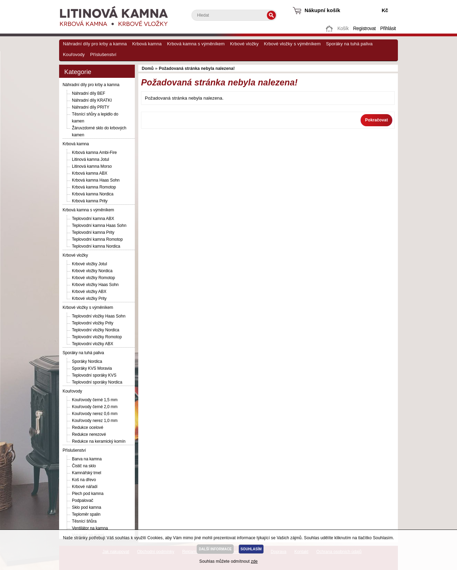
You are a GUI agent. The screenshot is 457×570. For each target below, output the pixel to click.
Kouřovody (74, 54)
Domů (330, 29)
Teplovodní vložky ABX (92, 343)
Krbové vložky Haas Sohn (95, 284)
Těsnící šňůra (84, 521)
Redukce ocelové (87, 427)
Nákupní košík (322, 10)
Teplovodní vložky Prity (92, 323)
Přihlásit (388, 28)
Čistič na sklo (84, 465)
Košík (342, 28)
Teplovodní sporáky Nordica (97, 382)
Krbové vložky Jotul (89, 263)
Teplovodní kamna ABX (93, 218)
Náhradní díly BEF (88, 93)
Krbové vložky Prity (89, 298)
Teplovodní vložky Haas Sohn (98, 316)
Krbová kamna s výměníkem (196, 43)
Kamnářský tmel (86, 472)
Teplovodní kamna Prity (93, 232)
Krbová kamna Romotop (94, 187)
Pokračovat (376, 120)
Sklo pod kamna (86, 507)
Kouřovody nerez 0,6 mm (95, 413)
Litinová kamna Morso (92, 166)
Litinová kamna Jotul (90, 159)
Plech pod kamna (87, 493)
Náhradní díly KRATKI (92, 100)
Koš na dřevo (84, 479)
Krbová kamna (146, 43)
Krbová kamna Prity (90, 201)
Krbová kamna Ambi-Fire (94, 152)
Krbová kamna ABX (89, 173)
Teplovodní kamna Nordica (96, 246)
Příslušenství (103, 54)
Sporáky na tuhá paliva (349, 43)
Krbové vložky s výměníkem (292, 43)
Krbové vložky (244, 43)
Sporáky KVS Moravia (92, 368)
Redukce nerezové (89, 434)
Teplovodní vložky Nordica (95, 330)
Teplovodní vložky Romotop (97, 336)
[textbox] (234, 15)
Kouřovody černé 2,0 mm (95, 406)
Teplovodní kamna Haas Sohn (99, 225)
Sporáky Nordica (87, 361)
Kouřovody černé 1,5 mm (95, 399)
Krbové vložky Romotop (93, 277)
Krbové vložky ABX (89, 291)
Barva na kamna (87, 459)
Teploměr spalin (86, 514)
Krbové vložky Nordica (92, 270)
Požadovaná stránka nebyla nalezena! (197, 68)
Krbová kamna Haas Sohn (96, 180)
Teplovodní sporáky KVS (94, 375)
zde (254, 561)
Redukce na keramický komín (98, 441)
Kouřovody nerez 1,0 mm (95, 420)
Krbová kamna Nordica (92, 194)
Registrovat (364, 28)
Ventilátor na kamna (90, 528)
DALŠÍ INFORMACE (215, 549)
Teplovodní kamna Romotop (97, 239)
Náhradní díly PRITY (90, 107)
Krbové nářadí (84, 486)
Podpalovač (82, 500)
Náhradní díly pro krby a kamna (95, 43)
